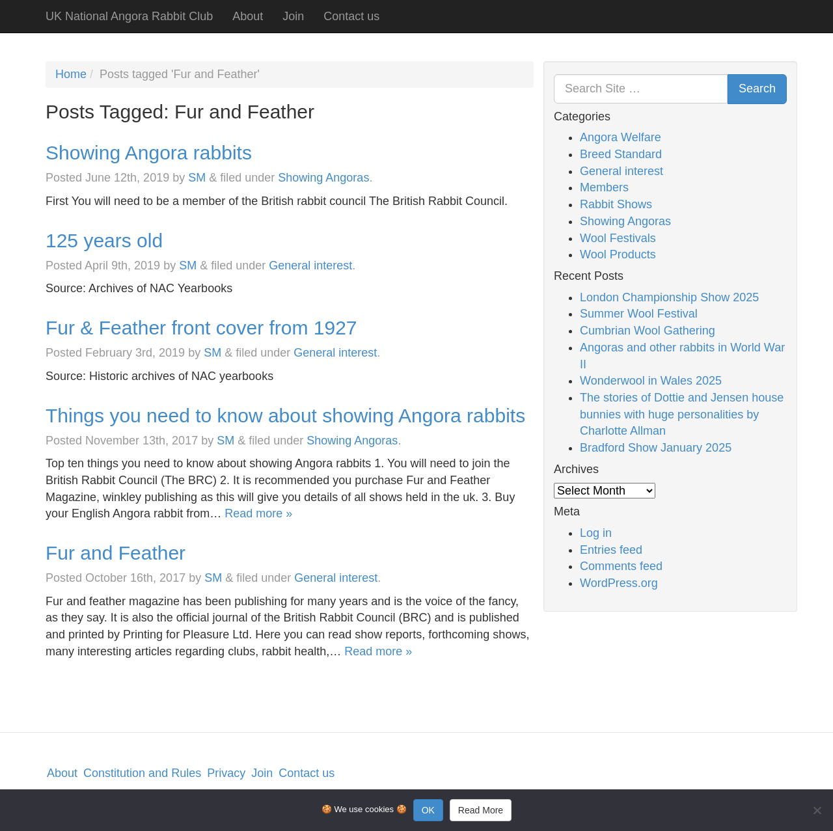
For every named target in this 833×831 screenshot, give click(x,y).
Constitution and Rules (142, 773)
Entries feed (611, 549)
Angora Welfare (620, 137)
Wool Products (618, 254)
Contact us (351, 16)
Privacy (226, 773)
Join (293, 16)
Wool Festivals (618, 238)
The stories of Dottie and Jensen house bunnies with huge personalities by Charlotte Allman (682, 414)
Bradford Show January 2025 (655, 447)
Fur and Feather (115, 553)
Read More (480, 810)
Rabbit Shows (616, 204)
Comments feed (621, 566)
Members (604, 187)
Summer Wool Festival (639, 313)
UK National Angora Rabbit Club (129, 16)
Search (757, 88)
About (247, 16)
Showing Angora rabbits (149, 152)
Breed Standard (621, 154)
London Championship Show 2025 (669, 297)
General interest (310, 265)
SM (197, 177)
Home (71, 74)
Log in (596, 532)
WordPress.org (619, 583)
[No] (816, 810)
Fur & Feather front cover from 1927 (201, 327)
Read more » (258, 513)
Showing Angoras (323, 177)
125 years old (104, 240)
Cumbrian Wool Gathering (647, 330)
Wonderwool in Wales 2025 (651, 380)
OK (428, 810)
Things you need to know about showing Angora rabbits (285, 415)
